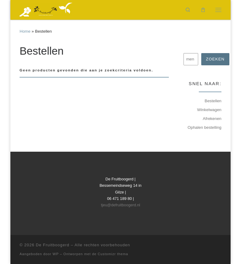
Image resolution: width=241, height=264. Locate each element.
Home (25, 31)
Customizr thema (113, 254)
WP (56, 254)
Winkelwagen (209, 109)
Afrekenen (212, 118)
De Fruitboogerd (52, 245)
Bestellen (213, 101)
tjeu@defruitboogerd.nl (120, 205)
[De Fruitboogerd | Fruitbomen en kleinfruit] (46, 9)
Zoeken (215, 59)
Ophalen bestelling (204, 127)
